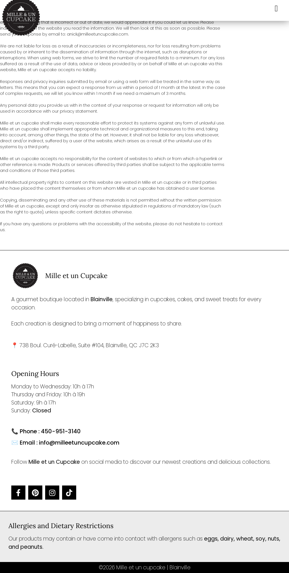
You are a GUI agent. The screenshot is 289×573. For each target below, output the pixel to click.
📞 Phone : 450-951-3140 (46, 431)
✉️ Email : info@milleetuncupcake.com (65, 443)
